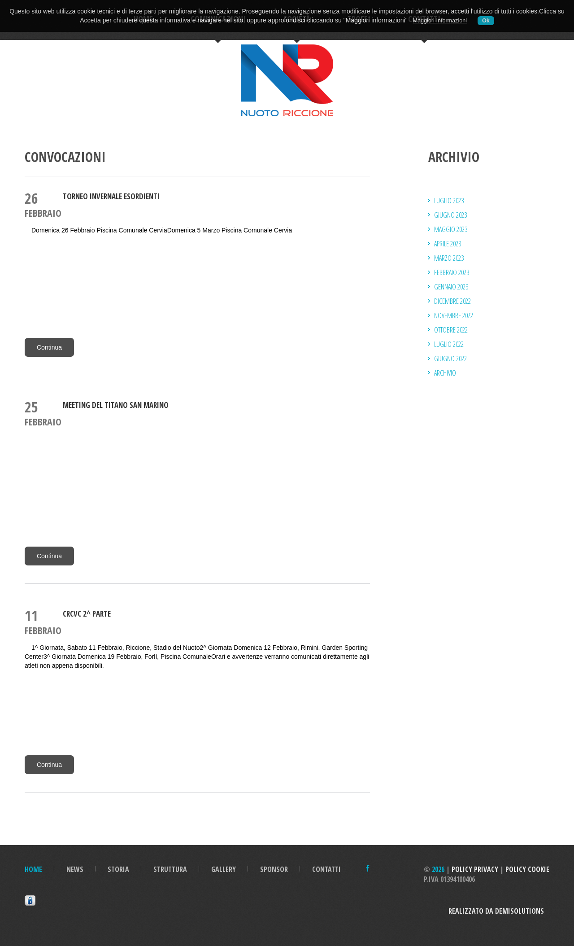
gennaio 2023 (451, 287)
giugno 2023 (450, 215)
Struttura (170, 869)
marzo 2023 (449, 258)
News (74, 869)
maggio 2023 (450, 229)
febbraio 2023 (451, 272)
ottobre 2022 (451, 330)
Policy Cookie (527, 869)
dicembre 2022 (452, 301)
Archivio (445, 373)
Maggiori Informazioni (440, 21)
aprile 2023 (447, 244)
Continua (49, 347)
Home (33, 869)
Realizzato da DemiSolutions (498, 911)
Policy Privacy (475, 869)
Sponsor (274, 869)
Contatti (326, 869)
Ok (486, 21)
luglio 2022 (449, 344)
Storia (118, 869)
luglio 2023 (449, 201)
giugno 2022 (450, 359)
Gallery (223, 869)
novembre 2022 (453, 315)
